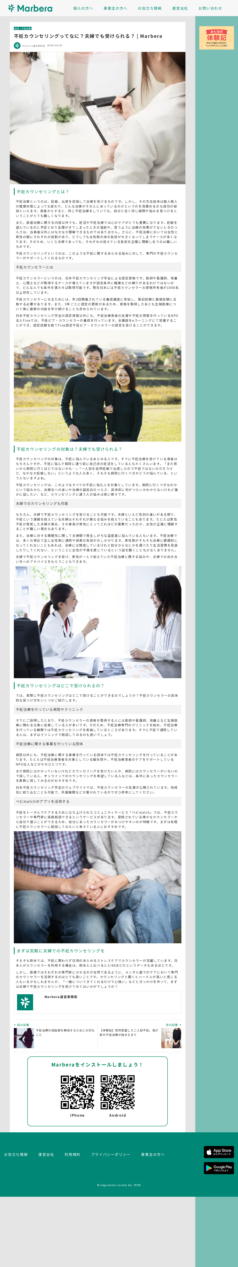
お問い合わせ (210, 8)
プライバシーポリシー (111, 1154)
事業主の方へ (115, 8)
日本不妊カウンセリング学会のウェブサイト (51, 787)
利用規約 (72, 1154)
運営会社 (180, 8)
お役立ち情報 (150, 8)
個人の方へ (83, 8)
